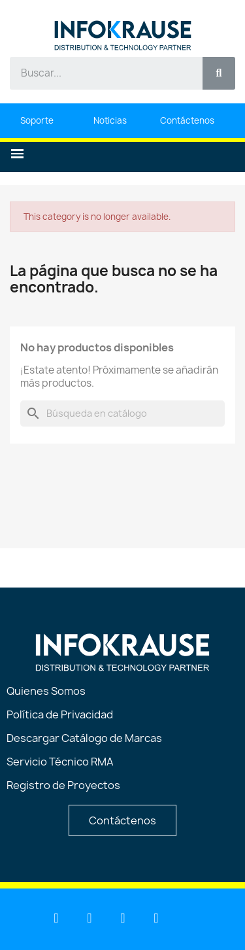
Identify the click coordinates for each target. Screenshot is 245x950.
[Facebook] (123, 918)
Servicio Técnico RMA (60, 761)
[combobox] (99, 73)
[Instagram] (156, 918)
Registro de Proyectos (63, 785)
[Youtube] (89, 918)
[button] (17, 154)
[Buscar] (122, 413)
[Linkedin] (56, 918)
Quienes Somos (46, 691)
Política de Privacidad (60, 714)
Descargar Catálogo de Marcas (84, 738)
